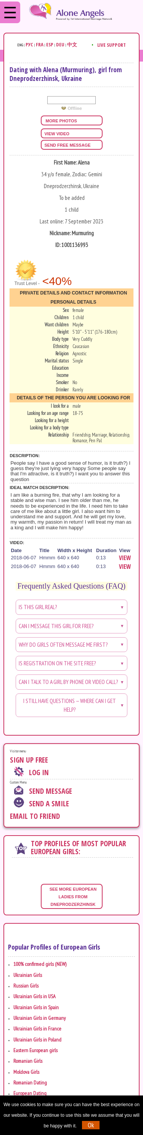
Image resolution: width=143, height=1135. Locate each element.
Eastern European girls (35, 1050)
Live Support (111, 44)
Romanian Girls (27, 1060)
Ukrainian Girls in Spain (36, 1007)
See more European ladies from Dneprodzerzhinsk (74, 897)
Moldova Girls (26, 1072)
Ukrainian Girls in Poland (37, 1039)
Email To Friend (35, 816)
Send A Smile (49, 804)
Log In (39, 772)
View (125, 558)
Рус (29, 44)
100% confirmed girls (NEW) (39, 964)
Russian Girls (26, 985)
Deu (60, 44)
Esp (49, 44)
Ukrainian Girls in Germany (39, 1018)
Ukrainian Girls (27, 975)
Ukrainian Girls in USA (34, 996)
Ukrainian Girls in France (37, 1028)
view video (57, 133)
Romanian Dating (30, 1082)
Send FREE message (68, 145)
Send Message (50, 791)
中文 (72, 44)
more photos (61, 121)
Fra (39, 44)
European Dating (30, 1093)
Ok (91, 1125)
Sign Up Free (29, 760)
